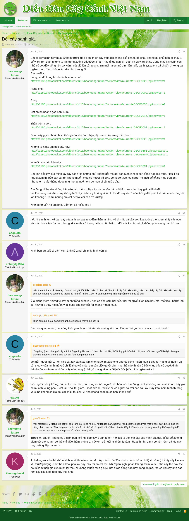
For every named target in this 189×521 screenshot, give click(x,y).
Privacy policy (157, 511)
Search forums (24, 26)
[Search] (179, 20)
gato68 (14, 397)
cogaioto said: (40, 284)
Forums (23, 20)
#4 (184, 275)
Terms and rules (138, 511)
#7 (184, 409)
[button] (50, 20)
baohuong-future (13, 44)
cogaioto (15, 232)
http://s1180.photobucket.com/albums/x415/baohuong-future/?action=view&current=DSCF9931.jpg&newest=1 (98, 166)
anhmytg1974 (15, 264)
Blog (169, 511)
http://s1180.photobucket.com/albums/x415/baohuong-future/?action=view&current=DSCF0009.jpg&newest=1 (98, 92)
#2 (184, 213)
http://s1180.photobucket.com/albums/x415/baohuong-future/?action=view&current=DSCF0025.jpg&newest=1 (98, 139)
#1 (184, 51)
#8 (184, 454)
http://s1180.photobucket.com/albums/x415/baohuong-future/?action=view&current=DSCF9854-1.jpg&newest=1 (99, 154)
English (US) (23, 511)
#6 (184, 378)
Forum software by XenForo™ (95, 518)
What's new (40, 20)
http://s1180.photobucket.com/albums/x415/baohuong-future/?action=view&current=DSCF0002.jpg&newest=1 (98, 127)
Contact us (121, 511)
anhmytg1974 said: (43, 315)
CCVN (7, 511)
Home (8, 20)
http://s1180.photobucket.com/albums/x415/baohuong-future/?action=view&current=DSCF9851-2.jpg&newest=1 (99, 150)
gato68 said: (39, 418)
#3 (184, 244)
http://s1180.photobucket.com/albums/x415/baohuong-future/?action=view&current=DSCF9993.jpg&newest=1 (98, 104)
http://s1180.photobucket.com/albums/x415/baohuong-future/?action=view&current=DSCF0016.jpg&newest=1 (98, 115)
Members (60, 20)
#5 (184, 336)
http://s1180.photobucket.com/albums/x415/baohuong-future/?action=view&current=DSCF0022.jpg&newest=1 (98, 81)
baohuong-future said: (44, 345)
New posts (7, 26)
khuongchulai (15, 473)
